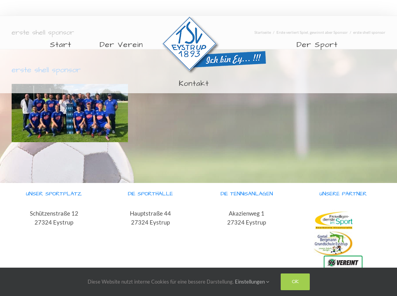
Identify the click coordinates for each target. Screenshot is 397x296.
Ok (295, 282)
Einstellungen (252, 282)
